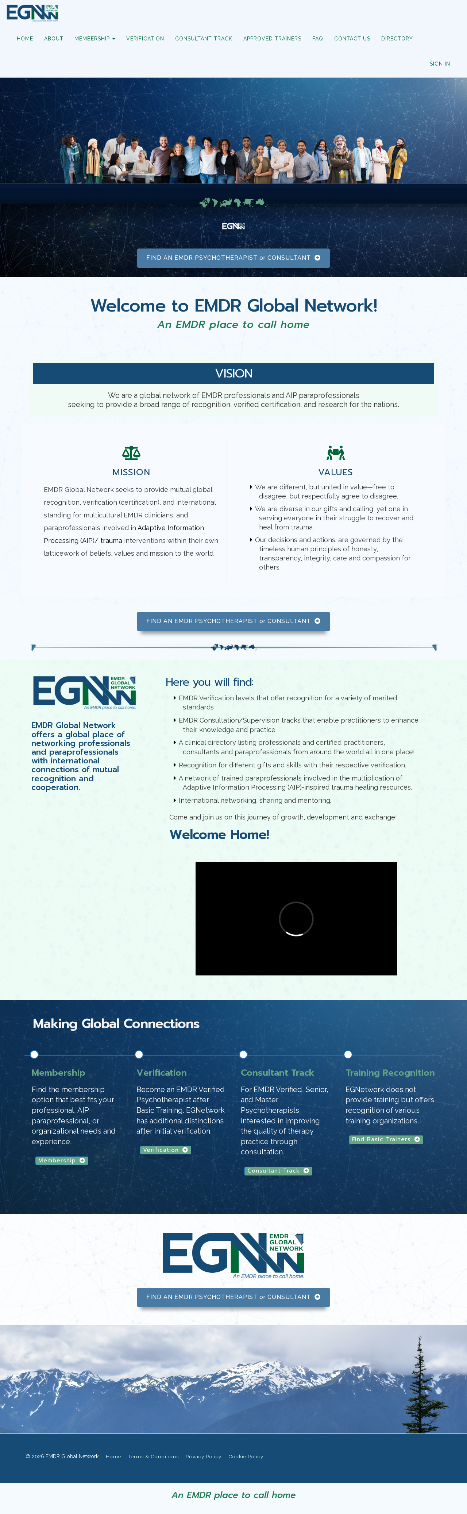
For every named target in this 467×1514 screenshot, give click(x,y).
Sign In (440, 64)
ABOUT (53, 39)
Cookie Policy (245, 1456)
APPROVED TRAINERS (272, 39)
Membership (61, 1161)
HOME (25, 39)
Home (113, 1456)
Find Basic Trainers (386, 1139)
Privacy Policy (203, 1456)
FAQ (317, 39)
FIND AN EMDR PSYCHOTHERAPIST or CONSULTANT (233, 257)
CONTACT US (352, 39)
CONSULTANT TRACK (203, 39)
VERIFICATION (145, 39)
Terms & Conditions (153, 1456)
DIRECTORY (397, 39)
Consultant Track (278, 1171)
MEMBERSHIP (94, 39)
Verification (165, 1150)
